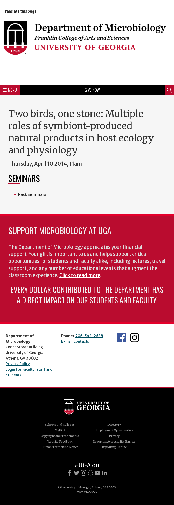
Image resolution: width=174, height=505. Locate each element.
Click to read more (79, 275)
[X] (76, 473)
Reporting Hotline (114, 447)
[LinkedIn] (104, 473)
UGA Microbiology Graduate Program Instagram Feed (134, 337)
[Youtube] (97, 473)
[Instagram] (83, 473)
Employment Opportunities (114, 430)
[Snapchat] (90, 473)
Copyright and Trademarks (60, 436)
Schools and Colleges (60, 424)
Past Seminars (32, 194)
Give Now (92, 90)
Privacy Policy (18, 363)
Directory (114, 424)
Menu (10, 90)
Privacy (114, 436)
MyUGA (60, 430)
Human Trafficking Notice (59, 447)
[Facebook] (69, 473)
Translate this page (20, 11)
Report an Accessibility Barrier (114, 441)
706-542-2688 (89, 335)
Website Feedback (59, 441)
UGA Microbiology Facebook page (121, 337)
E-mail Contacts (75, 341)
